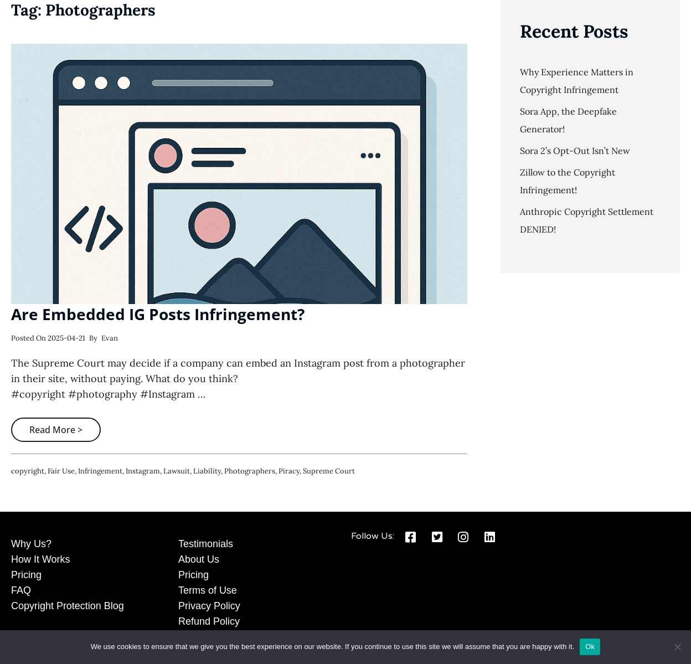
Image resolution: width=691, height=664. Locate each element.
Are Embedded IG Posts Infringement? (158, 314)
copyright (27, 471)
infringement (100, 471)
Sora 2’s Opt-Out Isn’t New (575, 150)
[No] (677, 646)
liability (207, 471)
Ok (590, 646)
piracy (289, 471)
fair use (61, 471)
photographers (249, 471)
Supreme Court (329, 471)
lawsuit (176, 471)
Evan (109, 338)
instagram (143, 471)
